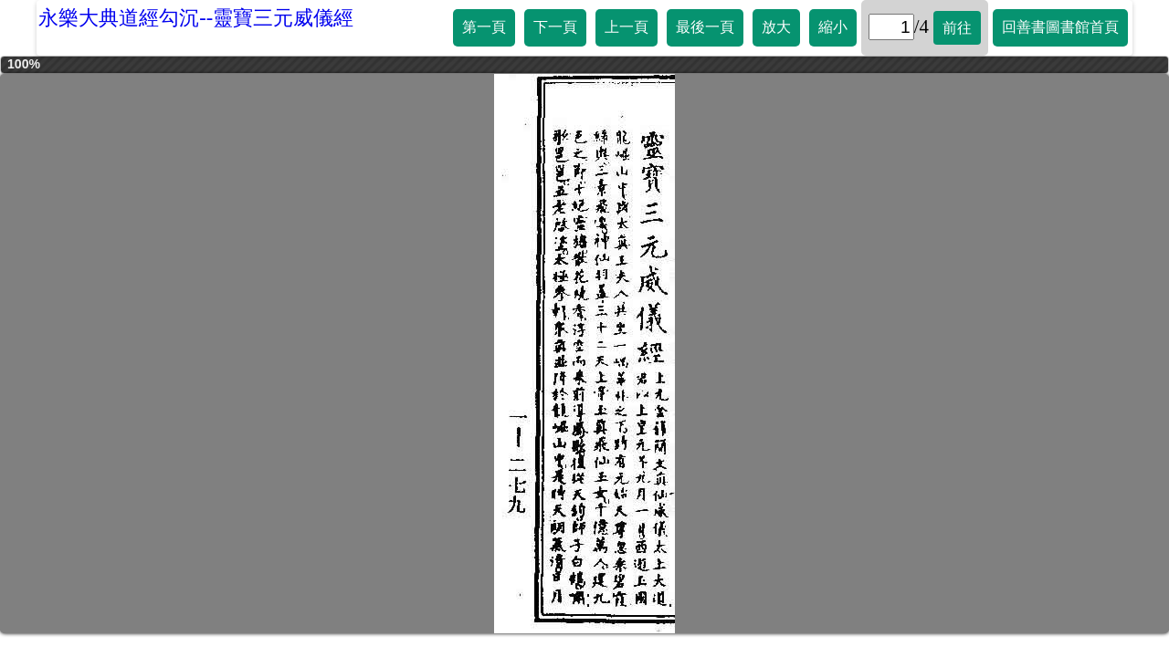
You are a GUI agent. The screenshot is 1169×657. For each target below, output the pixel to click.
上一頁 (626, 27)
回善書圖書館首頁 (1060, 27)
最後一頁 (705, 27)
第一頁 (484, 27)
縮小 (833, 27)
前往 (957, 28)
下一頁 (555, 27)
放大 (776, 27)
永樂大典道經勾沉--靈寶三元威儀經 (195, 17)
